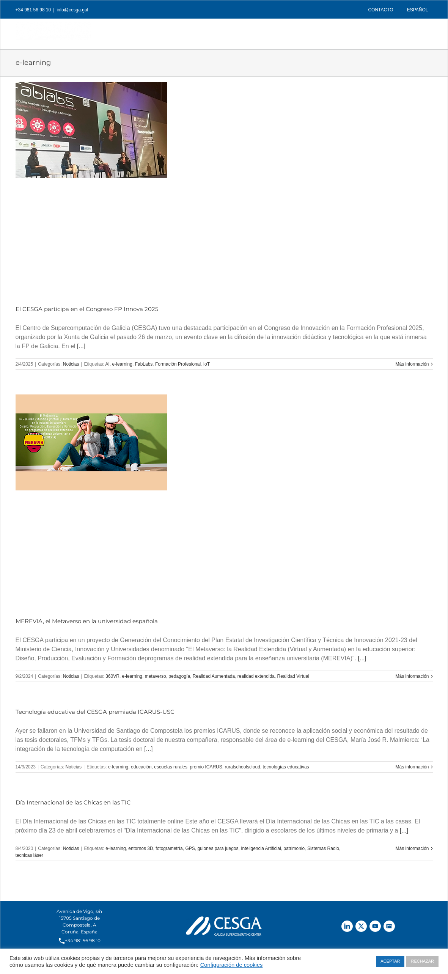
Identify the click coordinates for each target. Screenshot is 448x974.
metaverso (155, 676)
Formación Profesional (178, 364)
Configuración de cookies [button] (231, 965)
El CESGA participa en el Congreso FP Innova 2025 (87, 309)
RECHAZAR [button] (422, 961)
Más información (412, 364)
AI (107, 364)
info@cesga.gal (72, 10)
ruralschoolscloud (242, 767)
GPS (190, 848)
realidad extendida (256, 676)
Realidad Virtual (293, 676)
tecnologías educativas (286, 767)
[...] (81, 346)
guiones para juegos (217, 848)
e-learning (122, 364)
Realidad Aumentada (214, 676)
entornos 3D (140, 848)
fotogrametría (169, 848)
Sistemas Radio (323, 848)
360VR (112, 676)
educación (141, 767)
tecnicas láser (29, 855)
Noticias (71, 364)
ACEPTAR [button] (390, 961)
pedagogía (179, 676)
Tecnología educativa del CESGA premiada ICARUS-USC (95, 711)
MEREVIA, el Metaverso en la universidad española (87, 621)
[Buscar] (420, 31)
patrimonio (294, 848)
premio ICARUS (206, 767)
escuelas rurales (170, 767)
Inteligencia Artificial (261, 848)
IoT (206, 364)
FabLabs (144, 364)
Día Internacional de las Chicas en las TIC (73, 802)
